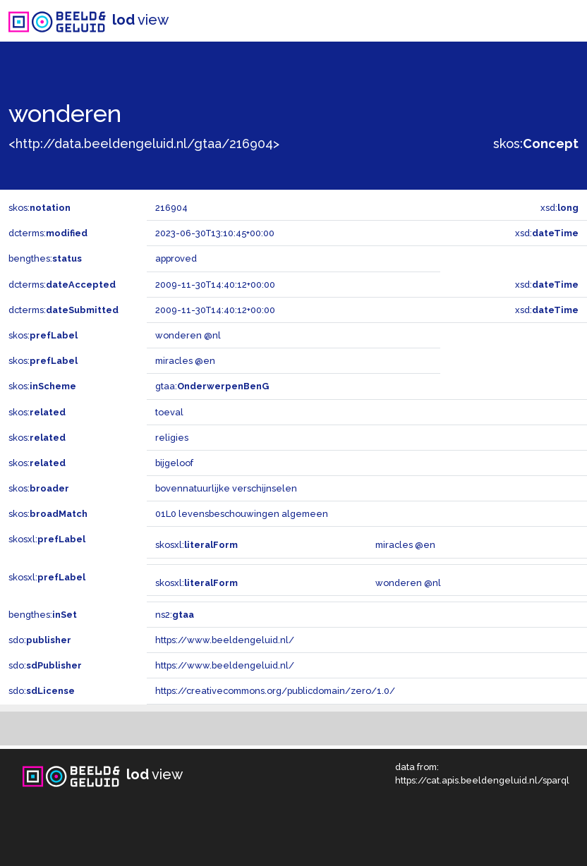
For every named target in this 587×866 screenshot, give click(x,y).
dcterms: (47, 233)
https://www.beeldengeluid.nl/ (224, 640)
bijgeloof (174, 463)
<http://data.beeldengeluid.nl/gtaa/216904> (143, 143)
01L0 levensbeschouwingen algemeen (241, 513)
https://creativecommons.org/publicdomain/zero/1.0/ (275, 690)
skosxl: (46, 539)
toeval (169, 412)
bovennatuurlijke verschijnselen (226, 488)
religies (171, 437)
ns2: (174, 614)
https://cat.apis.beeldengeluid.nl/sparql (482, 780)
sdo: (39, 640)
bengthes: (45, 258)
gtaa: (212, 386)
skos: (536, 143)
